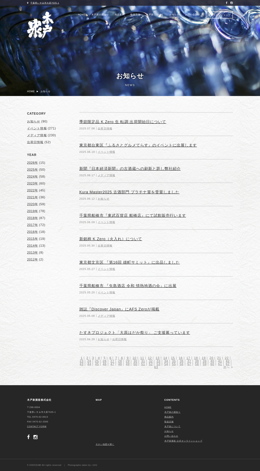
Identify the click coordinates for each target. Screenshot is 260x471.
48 (120, 364)
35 (174, 361)
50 (135, 364)
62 (228, 364)
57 (189, 364)
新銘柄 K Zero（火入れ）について (110, 239)
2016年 (32, 231)
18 (196, 358)
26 (105, 361)
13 (158, 358)
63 (156, 367)
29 (128, 361)
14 (165, 358)
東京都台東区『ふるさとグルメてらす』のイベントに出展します (138, 145)
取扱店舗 (135, 14)
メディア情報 (106, 175)
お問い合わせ (192, 14)
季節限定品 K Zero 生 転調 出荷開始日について (122, 122)
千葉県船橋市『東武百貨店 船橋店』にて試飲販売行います (132, 215)
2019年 (32, 211)
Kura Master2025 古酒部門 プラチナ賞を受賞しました (129, 192)
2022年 (32, 190)
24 (89, 361)
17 (188, 358)
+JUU (94, 465)
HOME (82, 14)
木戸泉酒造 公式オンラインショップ (183, 441)
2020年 (32, 204)
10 (134, 358)
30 (135, 361)
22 (227, 358)
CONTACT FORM (36, 426)
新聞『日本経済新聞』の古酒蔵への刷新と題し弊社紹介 (130, 168)
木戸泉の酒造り (100, 14)
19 (204, 358)
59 (205, 364)
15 (173, 358)
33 (159, 361)
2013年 (32, 252)
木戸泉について (155, 14)
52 (151, 364)
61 (220, 364)
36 (182, 361)
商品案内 (120, 14)
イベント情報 (106, 151)
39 (205, 361)
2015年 (32, 238)
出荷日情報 (105, 128)
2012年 (32, 259)
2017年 (32, 225)
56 (182, 364)
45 (97, 364)
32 (151, 361)
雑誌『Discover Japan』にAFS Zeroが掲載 (119, 309)
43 (82, 364)
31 (143, 361)
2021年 (32, 197)
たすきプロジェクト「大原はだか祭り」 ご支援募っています (134, 332)
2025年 (32, 169)
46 (105, 364)
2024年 (32, 176)
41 (220, 361)
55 (174, 364)
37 (189, 361)
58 (197, 364)
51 (143, 364)
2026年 (32, 162)
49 (128, 364)
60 (212, 364)
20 (211, 358)
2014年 (32, 245)
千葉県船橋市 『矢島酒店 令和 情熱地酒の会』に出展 (127, 286)
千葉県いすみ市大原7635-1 (44, 3)
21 (219, 358)
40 (212, 361)
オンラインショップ (219, 15)
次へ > (228, 367)
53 (159, 364)
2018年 (32, 218)
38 (197, 361)
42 (228, 361)
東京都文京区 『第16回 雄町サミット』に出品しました (129, 262)
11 (142, 358)
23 (82, 361)
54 (166, 364)
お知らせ (174, 14)
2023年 (32, 183)
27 (112, 361)
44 (89, 364)
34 (166, 361)
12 (150, 358)
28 (120, 361)
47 (112, 364)
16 (181, 358)
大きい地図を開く (105, 444)
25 (97, 361)
